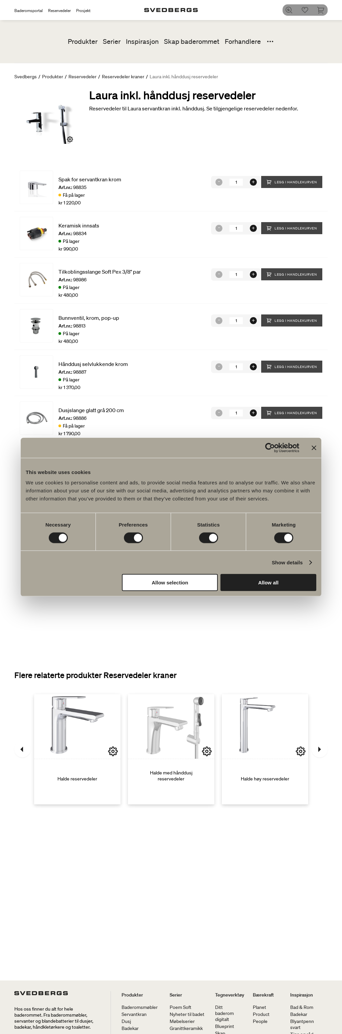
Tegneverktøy (229, 995)
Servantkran (134, 1014)
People (260, 1021)
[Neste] (320, 749)
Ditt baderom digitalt (224, 1013)
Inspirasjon (142, 41)
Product (261, 1014)
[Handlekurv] (324, 10)
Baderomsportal (28, 10)
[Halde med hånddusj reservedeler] (171, 749)
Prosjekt (83, 10)
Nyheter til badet (187, 1014)
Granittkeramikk (186, 1028)
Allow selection (170, 582)
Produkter (83, 41)
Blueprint (224, 1026)
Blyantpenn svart (302, 1024)
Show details (287, 562)
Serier (112, 41)
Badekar (130, 1028)
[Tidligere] (22, 749)
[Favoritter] (308, 10)
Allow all (268, 582)
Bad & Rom (301, 1007)
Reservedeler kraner (123, 77)
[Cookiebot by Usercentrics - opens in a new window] (270, 448)
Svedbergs (25, 77)
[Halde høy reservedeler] (265, 749)
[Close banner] (314, 447)
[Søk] (292, 10)
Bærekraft (263, 995)
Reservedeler (59, 10)
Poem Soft (180, 1007)
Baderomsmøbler (140, 1007)
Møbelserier (182, 1021)
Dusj (126, 1021)
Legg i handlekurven (292, 182)
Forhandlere (243, 41)
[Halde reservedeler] (77, 749)
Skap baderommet (191, 41)
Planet (259, 1007)
